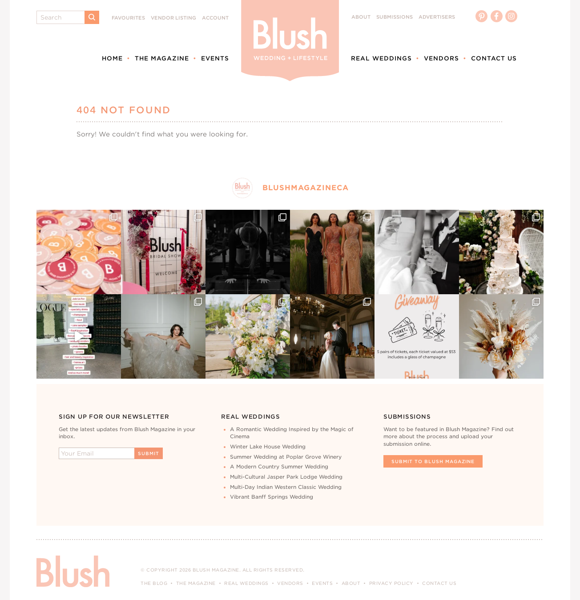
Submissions (394, 17)
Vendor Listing (173, 18)
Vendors (441, 58)
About (361, 17)
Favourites (128, 18)
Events (215, 58)
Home (112, 58)
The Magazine (162, 58)
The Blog (154, 583)
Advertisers (437, 17)
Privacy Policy (391, 583)
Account (215, 18)
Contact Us (494, 58)
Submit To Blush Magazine (433, 461)
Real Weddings (381, 58)
